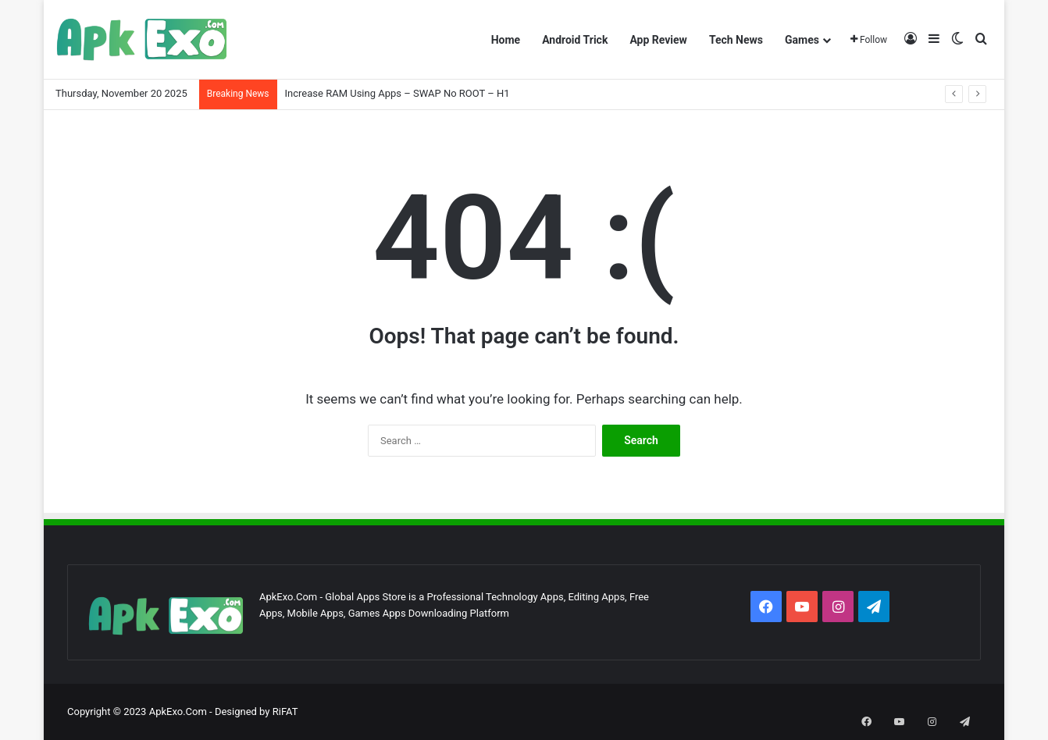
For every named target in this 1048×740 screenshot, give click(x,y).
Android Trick (575, 40)
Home (505, 40)
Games (802, 40)
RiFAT (285, 711)
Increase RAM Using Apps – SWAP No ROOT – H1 (397, 93)
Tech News (736, 40)
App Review (658, 40)
